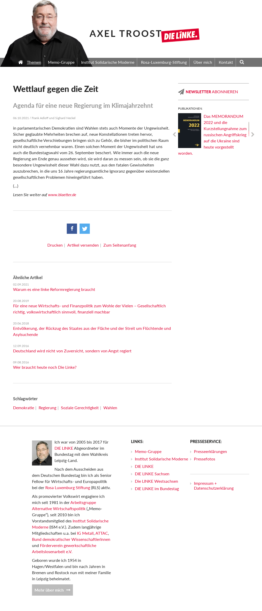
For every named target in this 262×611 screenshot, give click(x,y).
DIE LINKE (63, 448)
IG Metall (85, 533)
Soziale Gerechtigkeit (80, 407)
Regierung (47, 407)
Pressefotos (204, 458)
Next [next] (252, 134)
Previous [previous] (174, 134)
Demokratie (23, 407)
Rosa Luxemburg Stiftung (67, 487)
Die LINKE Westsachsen (156, 481)
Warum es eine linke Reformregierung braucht (54, 289)
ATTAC (101, 533)
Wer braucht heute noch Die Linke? (45, 367)
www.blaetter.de (62, 194)
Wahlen (110, 407)
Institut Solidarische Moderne (161, 458)
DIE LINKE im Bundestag (157, 488)
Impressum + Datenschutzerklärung (214, 485)
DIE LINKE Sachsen (152, 473)
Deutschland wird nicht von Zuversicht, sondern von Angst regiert (72, 350)
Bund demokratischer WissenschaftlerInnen (71, 539)
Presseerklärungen (210, 451)
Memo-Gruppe (148, 451)
